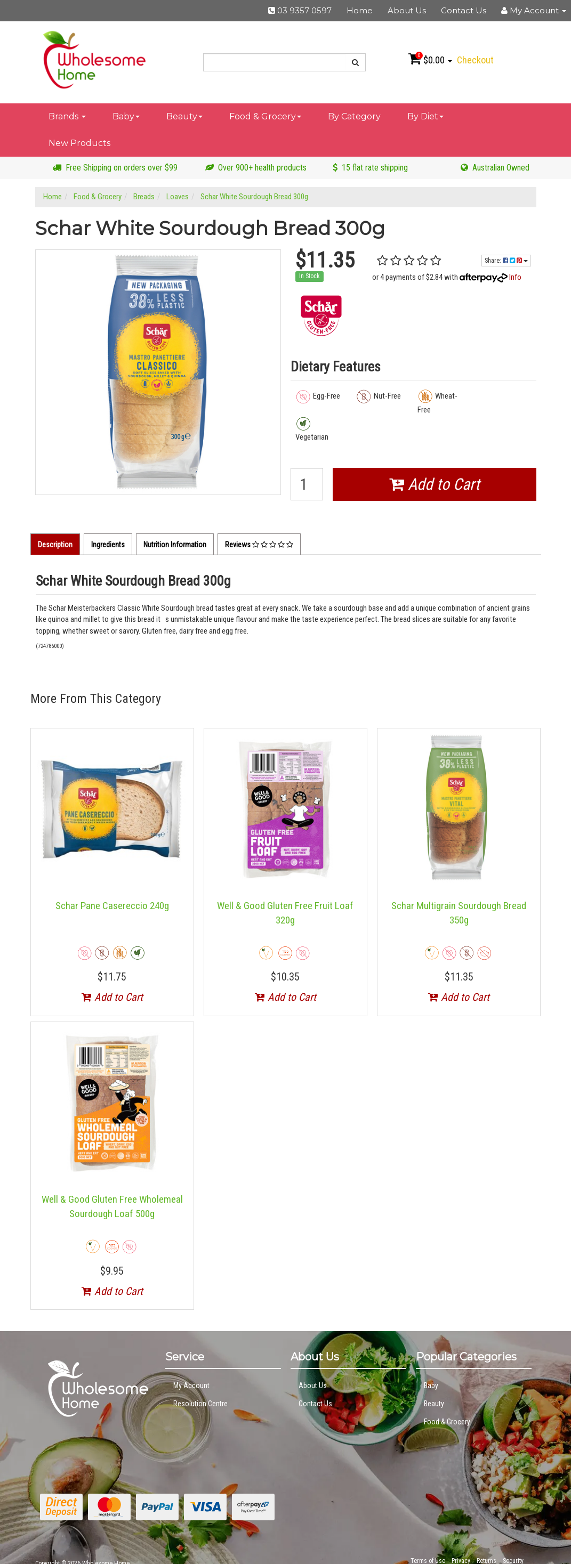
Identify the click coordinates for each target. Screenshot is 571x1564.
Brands (67, 116)
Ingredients (108, 544)
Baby (126, 116)
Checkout (475, 60)
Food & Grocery (265, 116)
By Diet (425, 116)
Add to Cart (434, 484)
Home (360, 10)
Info (515, 277)
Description (55, 544)
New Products (79, 143)
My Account (191, 1385)
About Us (407, 10)
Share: (506, 260)
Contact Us (463, 10)
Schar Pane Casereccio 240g (112, 905)
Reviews (259, 544)
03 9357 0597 (300, 10)
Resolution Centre (200, 1403)
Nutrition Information (174, 544)
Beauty (184, 116)
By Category (354, 116)
